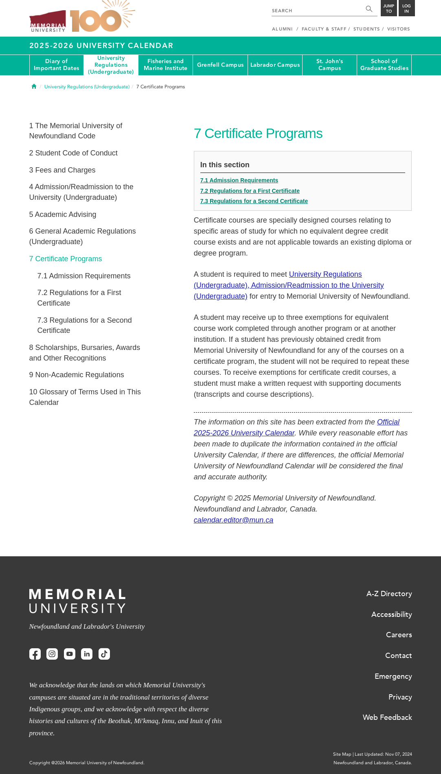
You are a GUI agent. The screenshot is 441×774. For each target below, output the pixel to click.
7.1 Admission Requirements (239, 180)
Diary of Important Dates (56, 65)
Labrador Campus (275, 64)
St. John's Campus (329, 65)
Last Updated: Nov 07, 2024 (383, 754)
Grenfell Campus (220, 64)
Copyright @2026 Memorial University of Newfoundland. (87, 762)
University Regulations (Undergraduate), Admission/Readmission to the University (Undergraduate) (289, 285)
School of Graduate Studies (384, 65)
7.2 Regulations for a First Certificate (250, 191)
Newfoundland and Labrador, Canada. (372, 762)
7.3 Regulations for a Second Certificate (254, 201)
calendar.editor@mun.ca (234, 520)
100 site (102, 16)
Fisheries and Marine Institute (165, 65)
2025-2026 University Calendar (101, 45)
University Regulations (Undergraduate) (111, 65)
